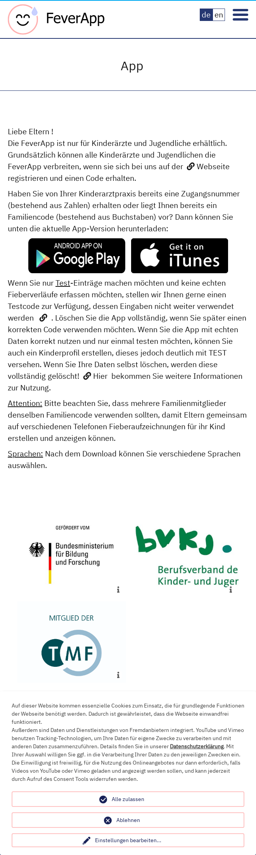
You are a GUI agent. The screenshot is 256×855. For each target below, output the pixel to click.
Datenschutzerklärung (196, 746)
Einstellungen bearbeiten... (128, 840)
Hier (100, 376)
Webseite (213, 166)
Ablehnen (128, 820)
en (218, 14)
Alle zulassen (128, 799)
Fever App (56, 19)
